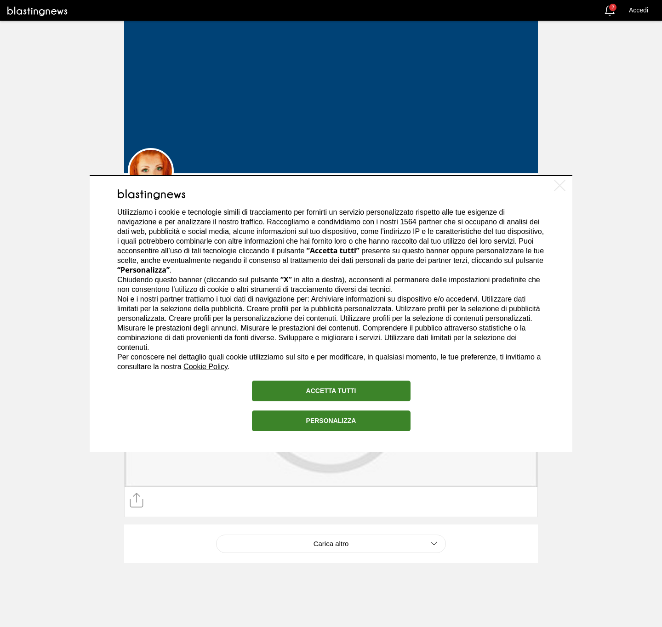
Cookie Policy (205, 366)
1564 (408, 222)
